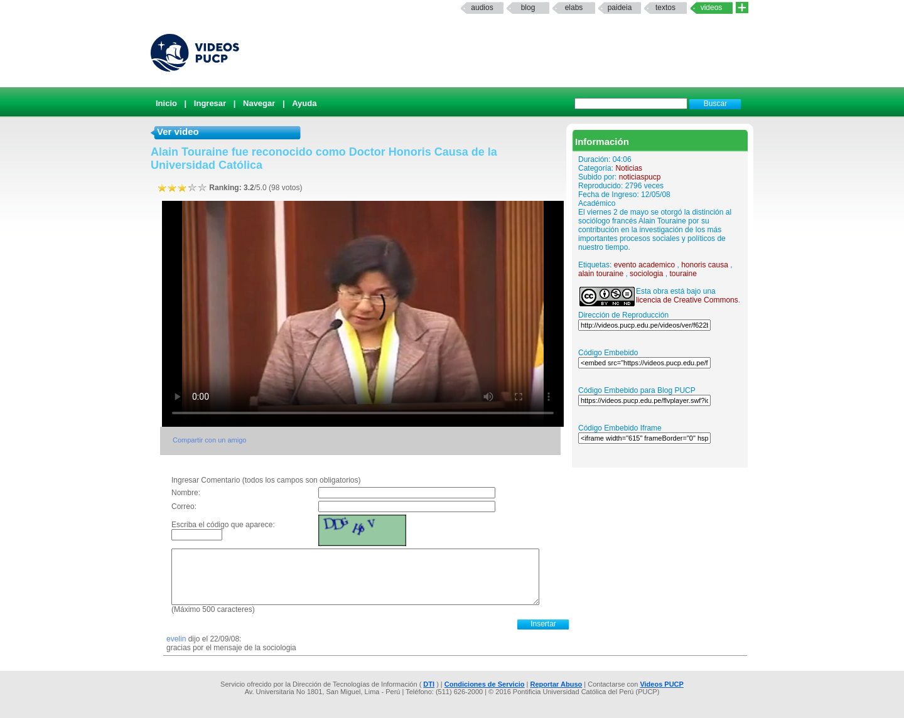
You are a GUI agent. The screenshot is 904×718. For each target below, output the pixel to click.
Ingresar (210, 103)
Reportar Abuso (556, 684)
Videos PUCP (662, 684)
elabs (574, 7)
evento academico (644, 264)
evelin (177, 639)
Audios (482, 7)
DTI (428, 684)
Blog (528, 7)
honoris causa (704, 264)
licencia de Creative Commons (687, 300)
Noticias (628, 168)
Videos (712, 7)
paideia (620, 7)
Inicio (166, 103)
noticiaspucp (640, 177)
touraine (682, 273)
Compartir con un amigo (209, 440)
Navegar (259, 103)
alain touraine (600, 273)
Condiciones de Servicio (484, 684)
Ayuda (304, 103)
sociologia (646, 273)
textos (665, 7)
